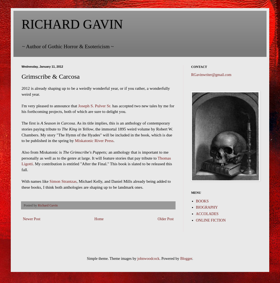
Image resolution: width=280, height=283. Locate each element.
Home (99, 219)
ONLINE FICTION (211, 220)
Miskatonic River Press (94, 140)
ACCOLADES (207, 214)
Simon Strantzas (63, 181)
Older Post (166, 219)
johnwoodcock (148, 259)
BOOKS (202, 201)
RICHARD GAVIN (72, 24)
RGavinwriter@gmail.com (211, 75)
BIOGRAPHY (207, 207)
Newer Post (31, 219)
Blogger (186, 259)
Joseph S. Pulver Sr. (94, 105)
